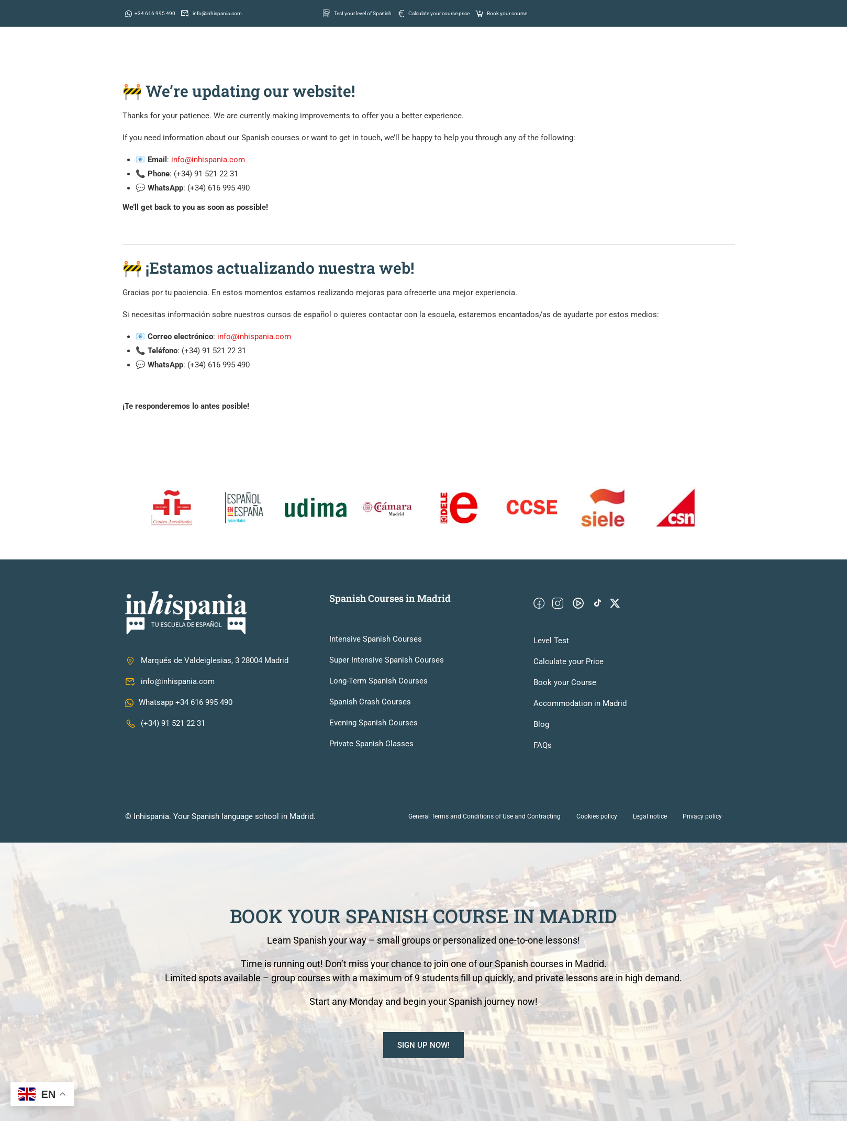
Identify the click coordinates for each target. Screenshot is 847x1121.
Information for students (572, 57)
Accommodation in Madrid (580, 703)
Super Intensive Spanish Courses (386, 660)
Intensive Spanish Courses (375, 639)
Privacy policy (702, 816)
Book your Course (564, 682)
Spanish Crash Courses (370, 702)
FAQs (542, 745)
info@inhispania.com (227, 13)
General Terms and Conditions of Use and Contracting (484, 816)
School (396, 57)
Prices (656, 57)
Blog (541, 724)
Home (350, 57)
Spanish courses (463, 57)
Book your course (545, 13)
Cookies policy (596, 816)
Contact (705, 57)
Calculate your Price (568, 661)
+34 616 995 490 (154, 13)
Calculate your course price (462, 13)
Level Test (551, 640)
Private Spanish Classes (371, 743)
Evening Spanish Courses (373, 722)
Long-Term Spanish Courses (378, 681)
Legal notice (650, 816)
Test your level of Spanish (366, 13)
